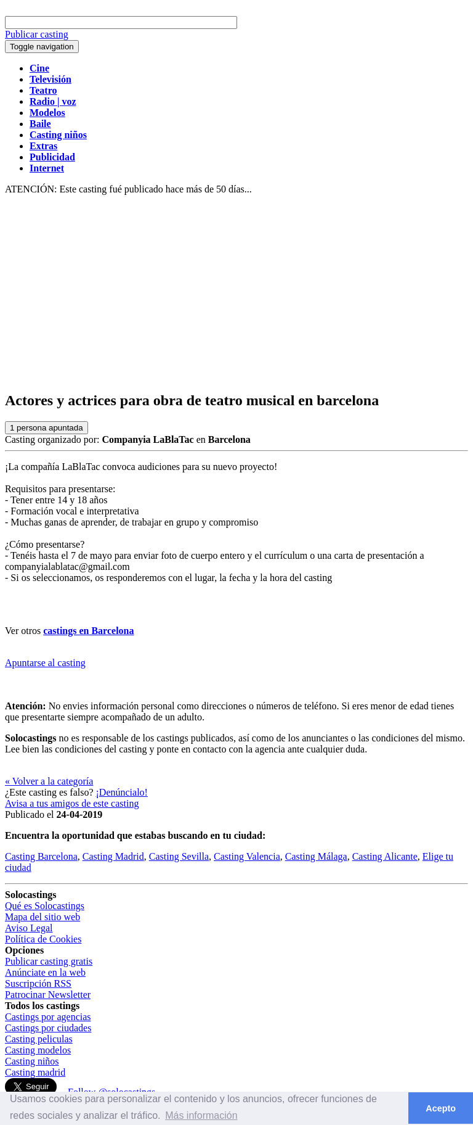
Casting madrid (35, 1072)
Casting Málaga (316, 856)
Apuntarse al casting (45, 662)
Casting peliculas (39, 1039)
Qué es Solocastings (44, 905)
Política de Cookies (43, 939)
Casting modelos (38, 1050)
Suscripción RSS (38, 983)
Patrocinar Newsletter (48, 994)
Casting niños (32, 1061)
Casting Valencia (247, 856)
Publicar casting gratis (48, 961)
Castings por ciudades (48, 1028)
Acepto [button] (441, 1108)
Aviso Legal (28, 928)
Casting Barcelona (41, 856)
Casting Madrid (113, 856)
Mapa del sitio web (42, 917)
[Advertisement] (236, 293)
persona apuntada (46, 427)
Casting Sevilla (179, 856)
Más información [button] (201, 1115)
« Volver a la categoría (49, 781)
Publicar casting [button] (36, 34)
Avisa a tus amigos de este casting (72, 803)
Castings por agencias (48, 1017)
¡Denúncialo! (122, 792)
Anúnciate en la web (45, 972)
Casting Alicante (385, 856)
